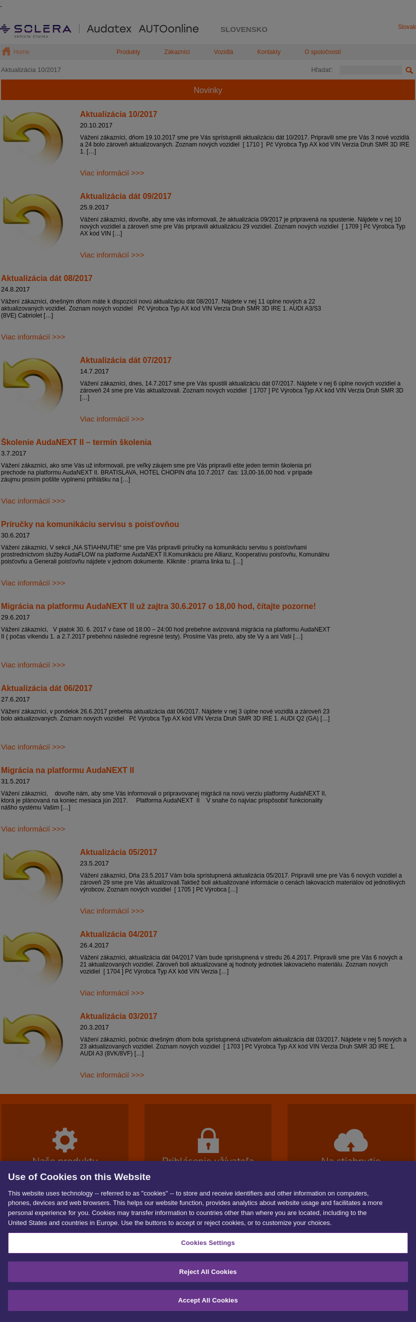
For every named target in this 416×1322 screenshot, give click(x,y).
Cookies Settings (208, 1248)
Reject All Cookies (207, 1276)
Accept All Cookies (208, 1306)
